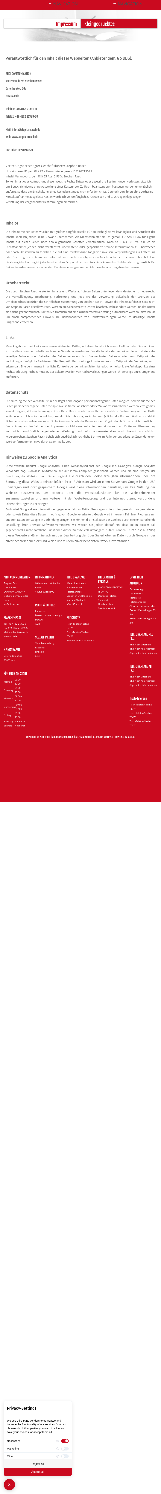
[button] (63, 4)
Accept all (37, 1471)
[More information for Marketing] (57, 1448)
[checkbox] (65, 1441)
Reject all (38, 1463)
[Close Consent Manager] (9, 1484)
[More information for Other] (57, 1456)
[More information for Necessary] (57, 1441)
